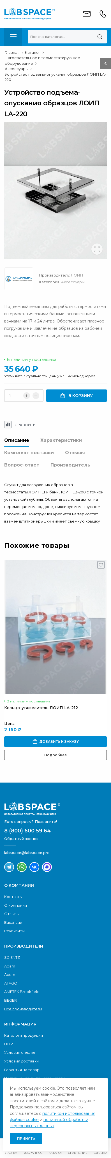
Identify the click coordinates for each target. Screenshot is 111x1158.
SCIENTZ (12, 957)
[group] (55, 190)
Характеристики (61, 440)
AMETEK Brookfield (22, 991)
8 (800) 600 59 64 (27, 830)
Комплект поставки (29, 452)
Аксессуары (73, 282)
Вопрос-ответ (21, 465)
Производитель (70, 465)
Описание (16, 440)
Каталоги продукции (23, 1035)
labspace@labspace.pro (27, 852)
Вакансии (13, 922)
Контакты (13, 896)
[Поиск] (99, 36)
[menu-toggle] (13, 37)
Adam (9, 966)
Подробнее (55, 755)
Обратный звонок (21, 838)
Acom (9, 974)
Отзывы (75, 452)
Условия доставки (21, 1061)
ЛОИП (77, 275)
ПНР (8, 1044)
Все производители (23, 1009)
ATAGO (10, 983)
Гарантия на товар (22, 1070)
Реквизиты (14, 931)
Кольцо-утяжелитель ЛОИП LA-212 (41, 707)
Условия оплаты (19, 1052)
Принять (26, 1138)
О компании (15, 905)
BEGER (10, 1000)
